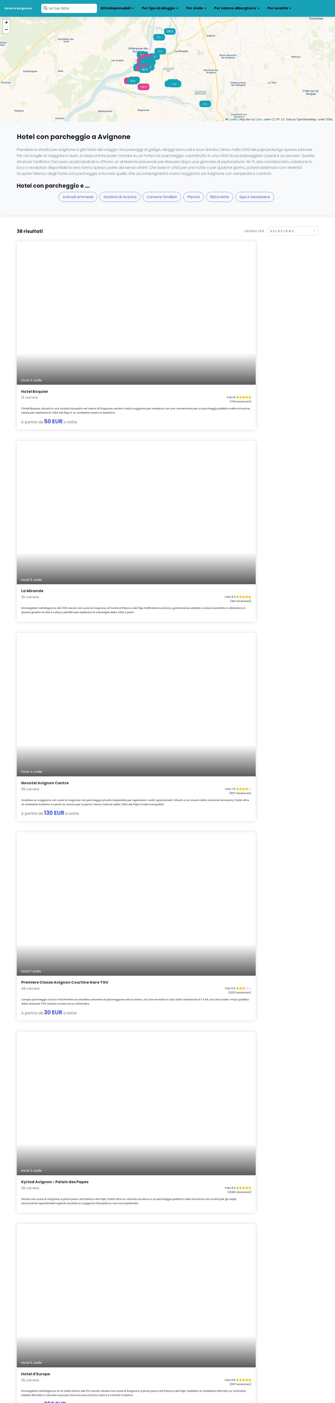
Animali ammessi (78, 197)
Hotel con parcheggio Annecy (41, 1327)
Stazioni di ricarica (120, 197)
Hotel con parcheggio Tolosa (270, 1345)
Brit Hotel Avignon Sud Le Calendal (158, 1046)
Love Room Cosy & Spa (43, 926)
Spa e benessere (254, 197)
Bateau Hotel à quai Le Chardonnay (261, 926)
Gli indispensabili (115, 8)
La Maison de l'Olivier (144, 926)
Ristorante (219, 197)
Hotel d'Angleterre (142, 677)
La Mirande (135, 306)
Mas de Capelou (139, 555)
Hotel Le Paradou (38, 1172)
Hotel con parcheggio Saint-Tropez (275, 1327)
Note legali (76, 1392)
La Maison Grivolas (142, 804)
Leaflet (231, 119)
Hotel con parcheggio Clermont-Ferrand (126, 1327)
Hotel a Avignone (18, 8)
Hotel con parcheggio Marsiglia (195, 1327)
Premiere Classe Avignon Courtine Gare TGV (64, 432)
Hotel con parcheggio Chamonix (43, 1345)
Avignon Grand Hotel (247, 1046)
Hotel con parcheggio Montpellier (197, 1333)
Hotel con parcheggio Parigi (192, 1345)
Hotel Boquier (34, 306)
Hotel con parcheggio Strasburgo (274, 1339)
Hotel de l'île (33, 804)
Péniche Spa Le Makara (44, 1046)
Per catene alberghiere (235, 8)
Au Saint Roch (239, 1172)
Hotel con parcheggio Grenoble (119, 1339)
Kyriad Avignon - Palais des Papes (157, 432)
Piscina (193, 197)
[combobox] (292, 231)
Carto (258, 119)
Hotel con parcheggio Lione (116, 1345)
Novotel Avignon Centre (249, 306)
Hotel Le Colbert (241, 677)
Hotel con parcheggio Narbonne (196, 1339)
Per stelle (194, 8)
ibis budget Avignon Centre (48, 677)
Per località (278, 8)
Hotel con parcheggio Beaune (41, 1333)
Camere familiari (162, 197)
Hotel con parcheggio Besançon (43, 1339)
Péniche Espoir (240, 555)
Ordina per (254, 231)
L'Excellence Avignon (246, 804)
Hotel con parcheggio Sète (269, 1333)
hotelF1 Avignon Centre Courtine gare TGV (63, 555)
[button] (143, 88)
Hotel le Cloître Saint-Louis (150, 1172)
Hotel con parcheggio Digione (118, 1333)
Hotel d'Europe (240, 432)
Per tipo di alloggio (158, 8)
